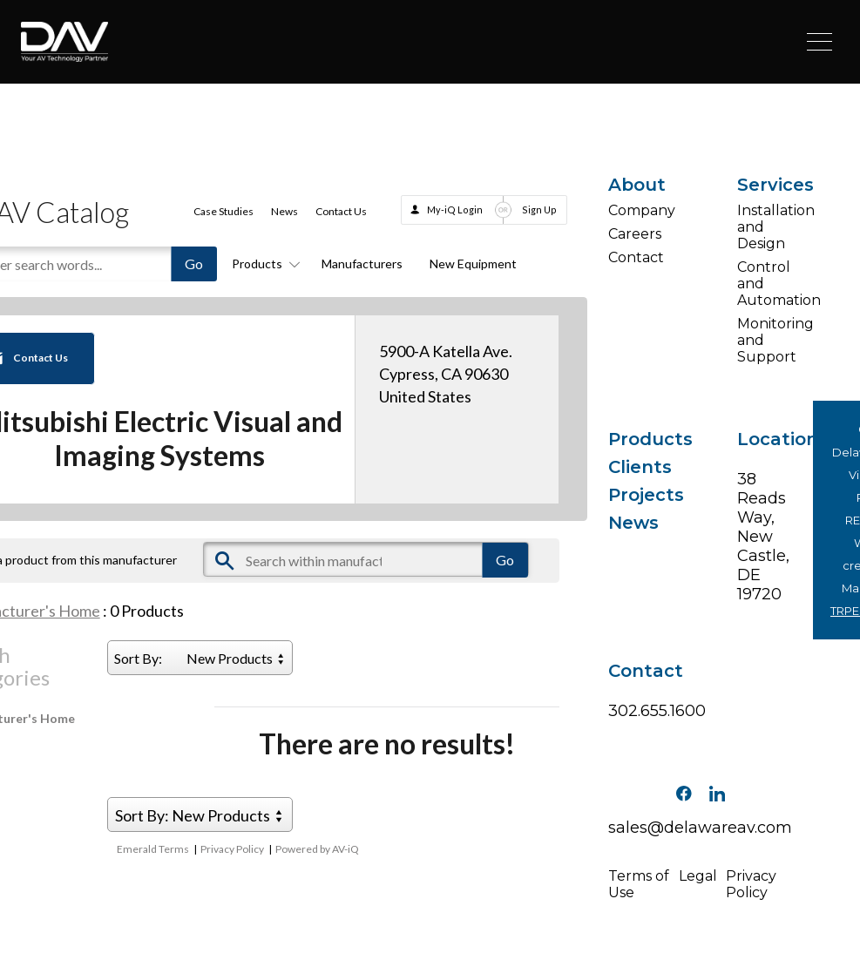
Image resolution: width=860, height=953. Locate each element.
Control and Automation (764, 283)
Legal (698, 876)
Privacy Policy (232, 848)
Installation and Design (764, 227)
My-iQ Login (455, 209)
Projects (635, 494)
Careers (634, 234)
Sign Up (539, 209)
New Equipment (473, 263)
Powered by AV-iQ (317, 848)
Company (635, 210)
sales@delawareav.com (700, 827)
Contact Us (341, 211)
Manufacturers (362, 263)
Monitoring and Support (764, 340)
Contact (635, 257)
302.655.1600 (635, 710)
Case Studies (223, 211)
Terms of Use (638, 884)
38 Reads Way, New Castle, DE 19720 (763, 537)
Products (263, 263)
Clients (635, 466)
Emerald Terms (153, 848)
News (284, 211)
